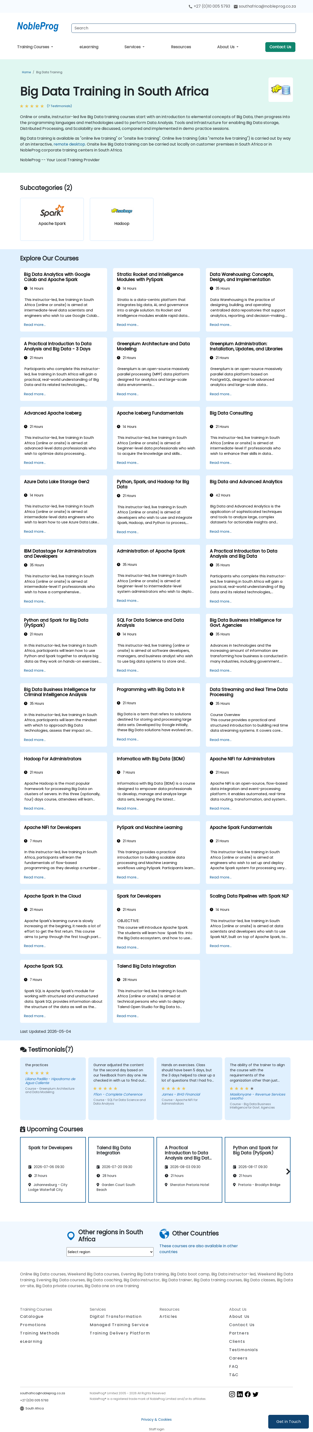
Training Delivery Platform (120, 1333)
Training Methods (40, 1333)
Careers (238, 1358)
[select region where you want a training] (110, 1252)
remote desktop (69, 144)
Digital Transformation (116, 1316)
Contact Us (280, 47)
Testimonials (243, 1350)
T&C (234, 1375)
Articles (168, 1316)
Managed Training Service (119, 1325)
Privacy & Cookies (156, 1419)
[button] (287, 1171)
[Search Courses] (183, 28)
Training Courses (33, 47)
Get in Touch (288, 1421)
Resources (181, 47)
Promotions (33, 1325)
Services (133, 47)
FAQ (233, 1366)
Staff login (156, 1429)
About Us (226, 47)
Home (26, 72)
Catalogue (32, 1316)
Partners (239, 1333)
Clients (237, 1341)
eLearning (88, 47)
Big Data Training (49, 72)
